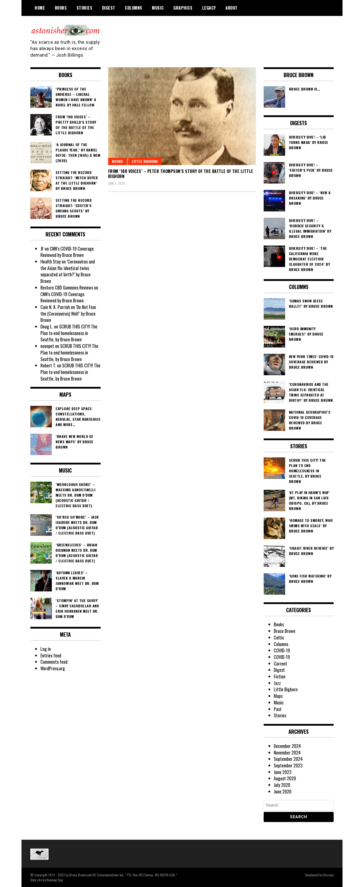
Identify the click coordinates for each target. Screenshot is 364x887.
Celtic (279, 637)
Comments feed (53, 661)
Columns (133, 8)
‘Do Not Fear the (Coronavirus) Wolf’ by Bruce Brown (68, 313)
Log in (45, 649)
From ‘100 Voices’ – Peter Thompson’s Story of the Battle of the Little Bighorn (180, 174)
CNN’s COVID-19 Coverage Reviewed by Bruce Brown (67, 251)
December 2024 (287, 746)
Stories (85, 8)
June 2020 (282, 791)
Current (280, 663)
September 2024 (288, 759)
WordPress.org (52, 668)
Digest (108, 8)
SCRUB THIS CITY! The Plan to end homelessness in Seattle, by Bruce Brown (68, 333)
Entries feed (50, 655)
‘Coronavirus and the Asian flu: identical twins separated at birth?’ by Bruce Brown (67, 271)
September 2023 (288, 765)
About (231, 8)
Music (158, 8)
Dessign (328, 874)
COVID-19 (282, 650)
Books (61, 8)
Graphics (182, 8)
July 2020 (282, 785)
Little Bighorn (144, 161)
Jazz (277, 683)
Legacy (209, 8)
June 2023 (282, 772)
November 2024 (287, 752)
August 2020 (285, 778)
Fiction (279, 676)
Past (278, 709)
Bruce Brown (284, 631)
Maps (278, 696)
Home (40, 8)
